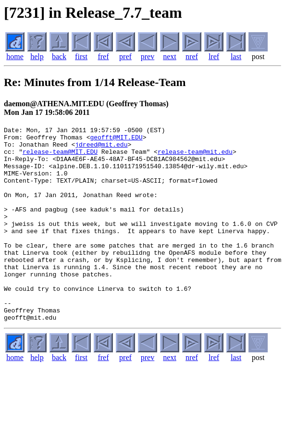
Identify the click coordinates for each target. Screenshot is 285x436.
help (37, 56)
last (236, 56)
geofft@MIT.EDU (116, 140)
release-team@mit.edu (195, 157)
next (169, 56)
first (81, 56)
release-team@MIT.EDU (60, 157)
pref (125, 56)
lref (214, 56)
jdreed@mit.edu (101, 148)
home (15, 56)
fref (103, 56)
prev (147, 56)
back (59, 56)
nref (192, 56)
